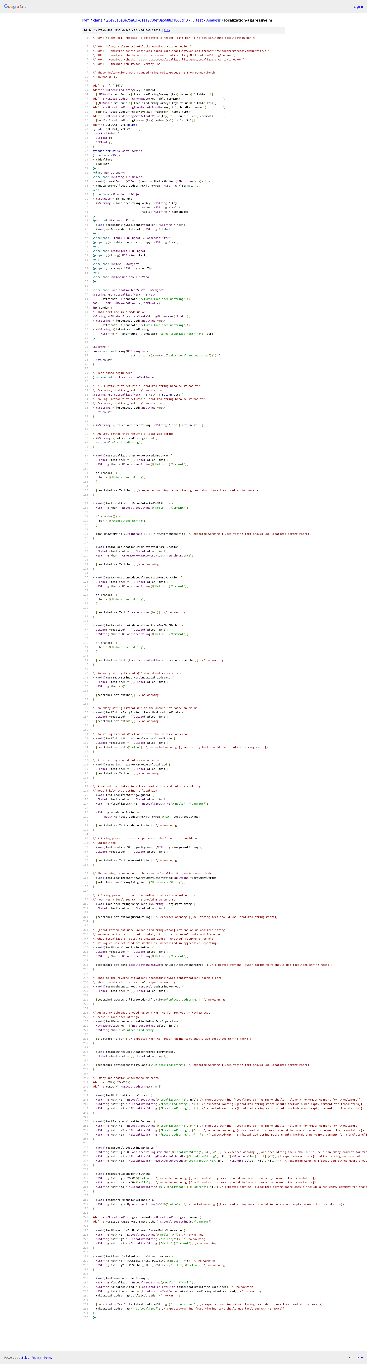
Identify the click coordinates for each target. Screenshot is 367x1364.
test (199, 20)
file (167, 30)
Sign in (358, 6)
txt (349, 1357)
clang (98, 20)
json (359, 1357)
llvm (86, 20)
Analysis (213, 20)
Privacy (36, 1357)
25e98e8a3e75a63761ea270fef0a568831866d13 (147, 20)
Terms (47, 1357)
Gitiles (25, 1357)
